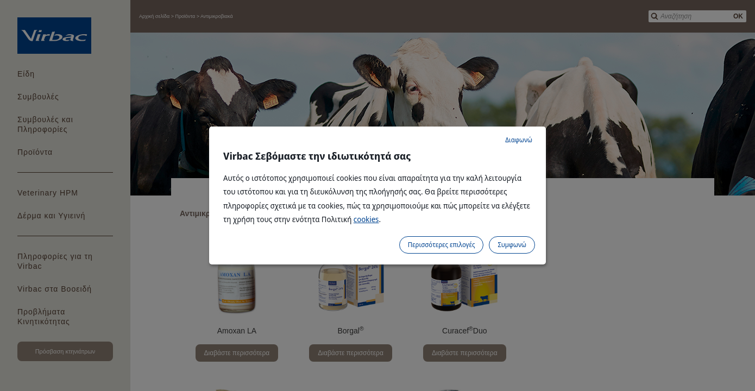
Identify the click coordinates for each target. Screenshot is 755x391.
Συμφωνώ (512, 244)
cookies (366, 219)
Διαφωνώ (518, 139)
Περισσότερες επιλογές (441, 244)
